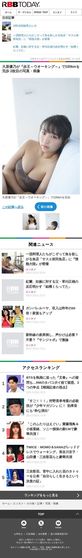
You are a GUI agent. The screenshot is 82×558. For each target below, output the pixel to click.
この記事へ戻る (13, 206)
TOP (41, 514)
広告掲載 (30, 534)
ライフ (73, 12)
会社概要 (42, 534)
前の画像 (47, 206)
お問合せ (18, 534)
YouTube (58, 527)
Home (24, 527)
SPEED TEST (41, 12)
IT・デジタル (24, 12)
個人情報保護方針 (59, 534)
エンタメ (57, 12)
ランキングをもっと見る (41, 495)
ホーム (8, 12)
